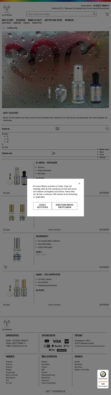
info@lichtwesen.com (19, 345)
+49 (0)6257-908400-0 (101, 5)
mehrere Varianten (54, 229)
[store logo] (11, 10)
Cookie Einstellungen (49, 382)
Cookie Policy (40, 196)
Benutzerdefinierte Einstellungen (64, 205)
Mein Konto (6, 22)
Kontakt (26, 22)
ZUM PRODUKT (104, 192)
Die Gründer (46, 364)
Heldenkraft (42, 236)
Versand (89, 8)
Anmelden (17, 22)
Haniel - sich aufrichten (48, 274)
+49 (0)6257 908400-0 (20, 340)
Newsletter (37, 22)
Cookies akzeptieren (42, 205)
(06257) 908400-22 (19, 343)
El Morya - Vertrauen (46, 162)
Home (4, 28)
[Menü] (107, 371)
